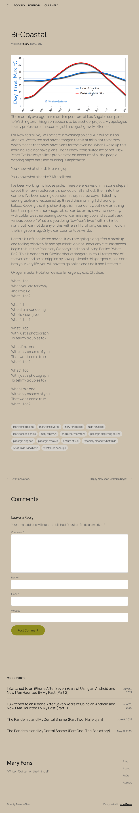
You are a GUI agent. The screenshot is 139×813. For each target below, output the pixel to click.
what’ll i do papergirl (54, 448)
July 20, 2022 (127, 690)
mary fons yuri (48, 433)
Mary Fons (20, 762)
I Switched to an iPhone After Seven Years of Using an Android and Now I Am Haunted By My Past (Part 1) (61, 706)
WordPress (126, 804)
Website (15, 610)
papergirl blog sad (23, 441)
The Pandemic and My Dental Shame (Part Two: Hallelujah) (55, 719)
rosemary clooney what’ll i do (100, 441)
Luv (40, 43)
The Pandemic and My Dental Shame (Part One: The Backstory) (58, 731)
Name (15, 577)
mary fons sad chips (24, 433)
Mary (26, 43)
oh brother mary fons (73, 433)
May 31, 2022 (124, 731)
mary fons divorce (49, 426)
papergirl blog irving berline (105, 433)
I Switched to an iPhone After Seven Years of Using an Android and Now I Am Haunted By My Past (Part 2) (61, 690)
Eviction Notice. (21, 479)
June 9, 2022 (124, 719)
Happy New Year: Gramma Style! (108, 479)
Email (15, 594)
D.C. (34, 43)
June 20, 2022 (127, 705)
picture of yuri (71, 441)
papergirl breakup (48, 441)
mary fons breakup (23, 426)
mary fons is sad (73, 426)
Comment (17, 532)
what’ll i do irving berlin (25, 448)
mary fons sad (96, 426)
